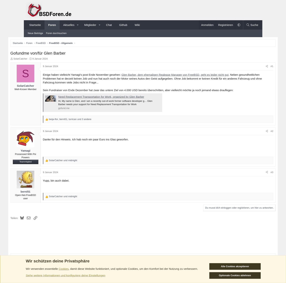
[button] (78, 25)
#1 (255, 67)
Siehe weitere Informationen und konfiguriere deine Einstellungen (65, 275)
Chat (109, 24)
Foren (52, 24)
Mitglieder (90, 24)
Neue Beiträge (35, 33)
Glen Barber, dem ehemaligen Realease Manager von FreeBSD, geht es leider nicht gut (191, 75)
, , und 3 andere (86, 119)
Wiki (137, 24)
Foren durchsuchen (56, 33)
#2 (255, 131)
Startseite (35, 24)
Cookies (64, 268)
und (79, 161)
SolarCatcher (36, 59)
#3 (255, 172)
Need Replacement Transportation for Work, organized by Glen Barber (117, 97)
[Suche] (252, 25)
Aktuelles (68, 24)
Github (123, 24)
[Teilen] (250, 67)
